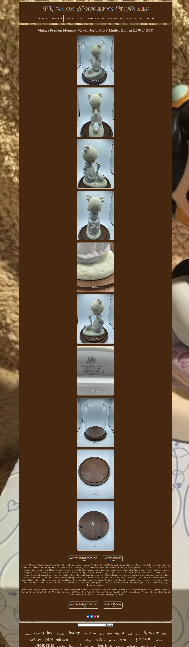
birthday (61, 634)
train (164, 634)
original (28, 634)
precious (145, 639)
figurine (151, 632)
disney (73, 632)
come (123, 640)
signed (119, 633)
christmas (89, 633)
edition (62, 639)
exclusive (35, 640)
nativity (100, 639)
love (50, 632)
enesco (138, 634)
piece (72, 641)
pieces (113, 640)
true (109, 633)
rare (49, 639)
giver (159, 640)
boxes (79, 641)
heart (129, 634)
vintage (88, 640)
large (131, 641)
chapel (101, 634)
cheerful (39, 633)
